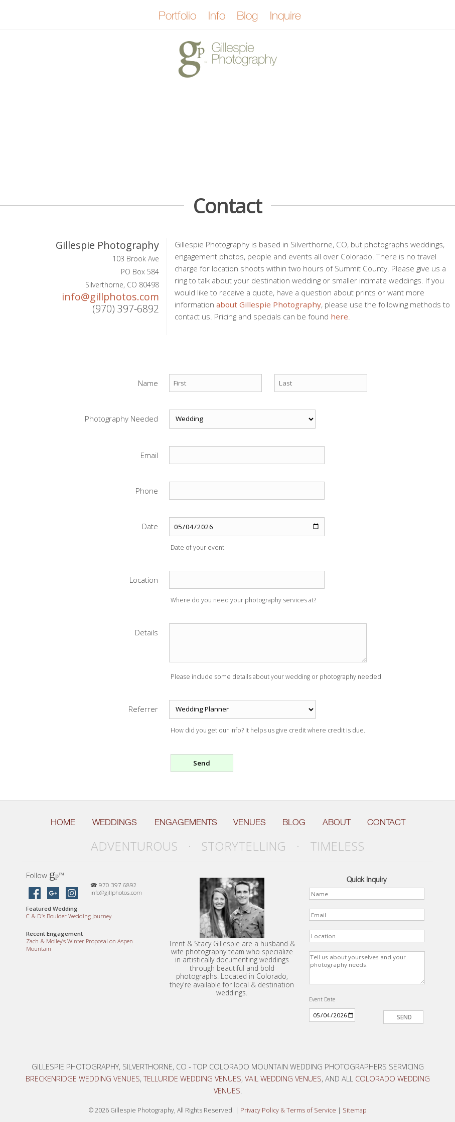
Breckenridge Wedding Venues (83, 1078)
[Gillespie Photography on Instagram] (71, 894)
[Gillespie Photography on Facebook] (34, 894)
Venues (249, 822)
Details (146, 632)
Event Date (322, 999)
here (339, 316)
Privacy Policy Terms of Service (288, 1110)
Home (63, 822)
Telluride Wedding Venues (192, 1078)
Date (150, 526)
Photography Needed (121, 419)
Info (216, 15)
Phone (146, 491)
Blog (247, 15)
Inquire (285, 15)
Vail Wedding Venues (283, 1078)
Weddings (114, 822)
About (337, 822)
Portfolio (177, 15)
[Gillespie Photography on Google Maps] (53, 894)
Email (149, 455)
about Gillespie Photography (268, 304)
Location (143, 580)
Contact (386, 822)
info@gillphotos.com (110, 296)
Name (148, 383)
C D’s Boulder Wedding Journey (68, 916)
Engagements (186, 822)
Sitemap (355, 1110)
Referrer (143, 709)
